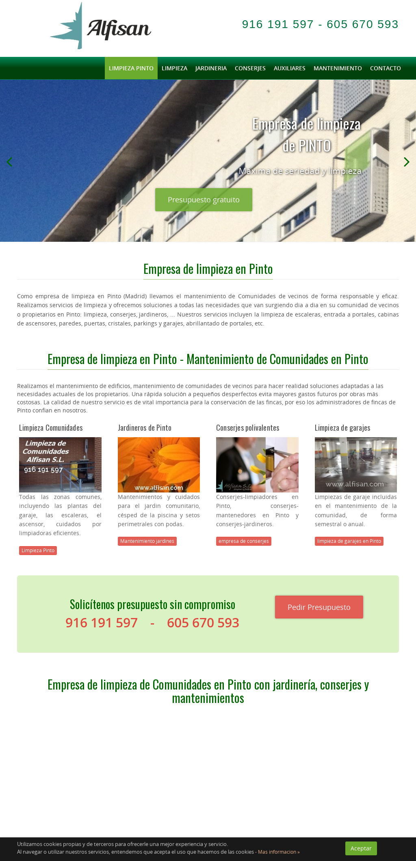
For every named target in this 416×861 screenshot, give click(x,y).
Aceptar (361, 848)
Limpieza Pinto (38, 550)
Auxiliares (290, 68)
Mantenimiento (338, 68)
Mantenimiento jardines (147, 541)
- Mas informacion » (277, 851)
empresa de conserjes (244, 541)
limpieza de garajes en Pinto (349, 541)
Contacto (385, 68)
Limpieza (174, 68)
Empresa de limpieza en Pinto (208, 268)
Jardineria (211, 68)
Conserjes (250, 68)
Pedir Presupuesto (319, 607)
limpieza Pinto (131, 68)
